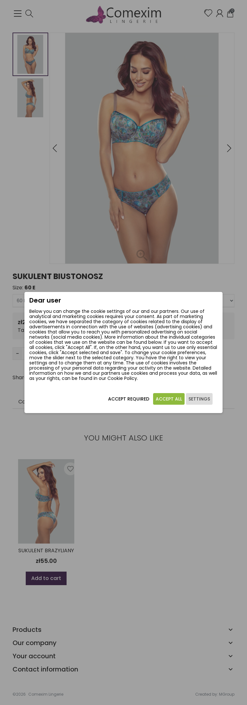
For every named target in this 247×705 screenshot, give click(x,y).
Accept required (128, 400)
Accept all (168, 400)
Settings (199, 400)
